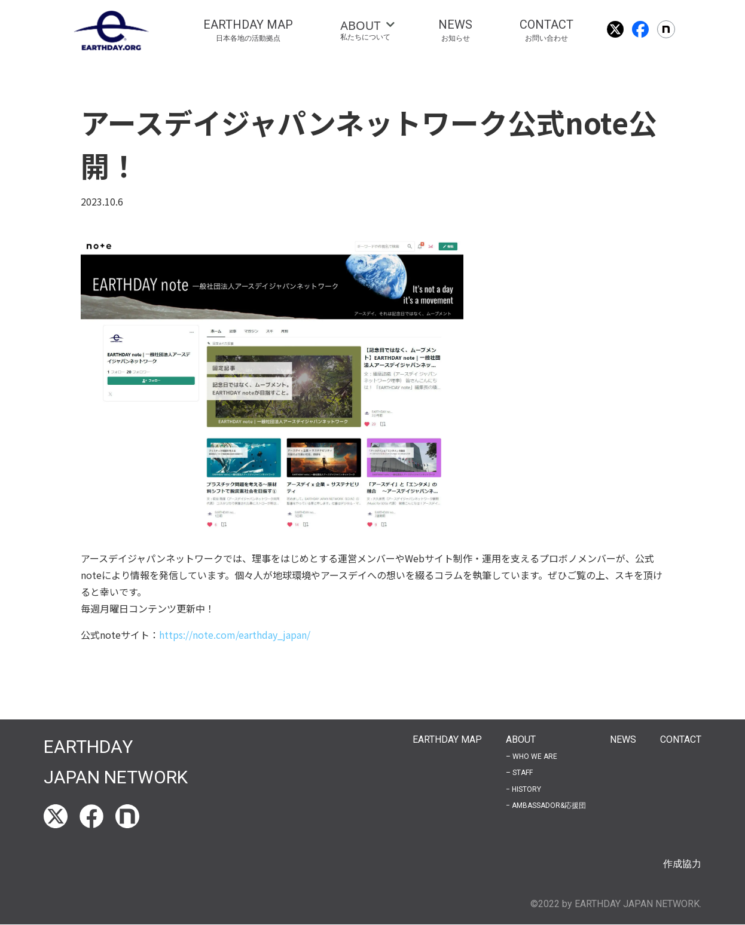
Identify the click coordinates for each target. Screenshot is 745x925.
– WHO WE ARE (531, 756)
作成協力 (682, 863)
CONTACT (680, 739)
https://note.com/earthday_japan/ (234, 634)
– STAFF (519, 772)
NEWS (623, 739)
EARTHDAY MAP (447, 739)
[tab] (365, 30)
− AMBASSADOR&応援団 (546, 805)
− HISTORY (523, 789)
